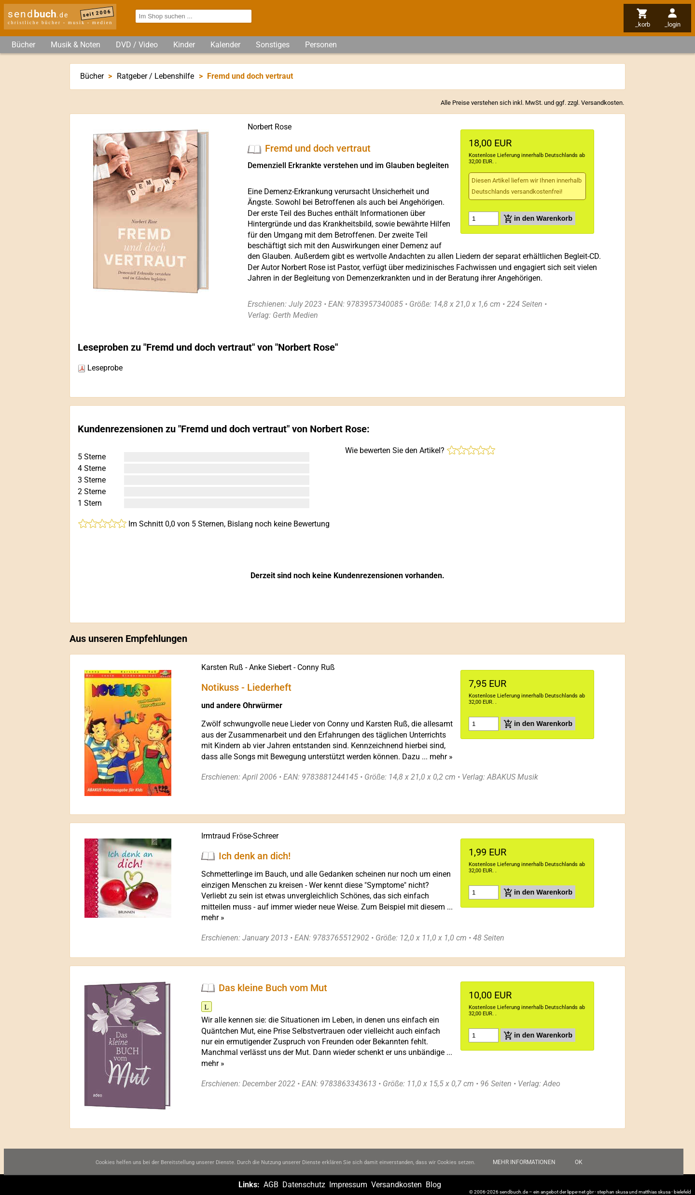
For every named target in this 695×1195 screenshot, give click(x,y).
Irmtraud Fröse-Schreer (239, 835)
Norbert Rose (270, 126)
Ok (579, 1169)
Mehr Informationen (524, 1169)
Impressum (348, 1184)
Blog (433, 1184)
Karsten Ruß (222, 667)
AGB (271, 1184)
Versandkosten (602, 102)
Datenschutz (303, 1184)
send (38, 14)
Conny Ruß (316, 667)
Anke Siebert (270, 667)
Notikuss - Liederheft (246, 687)
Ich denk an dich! (255, 855)
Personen (321, 44)
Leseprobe (100, 367)
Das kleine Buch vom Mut (273, 988)
